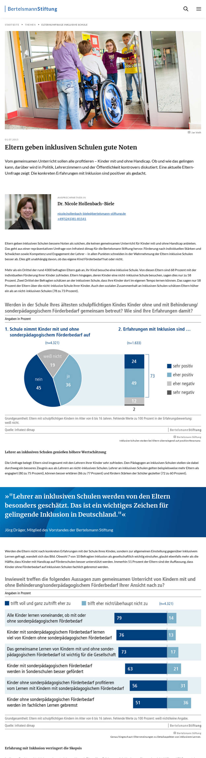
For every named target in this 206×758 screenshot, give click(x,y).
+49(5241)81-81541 (72, 219)
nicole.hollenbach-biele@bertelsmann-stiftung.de (92, 213)
